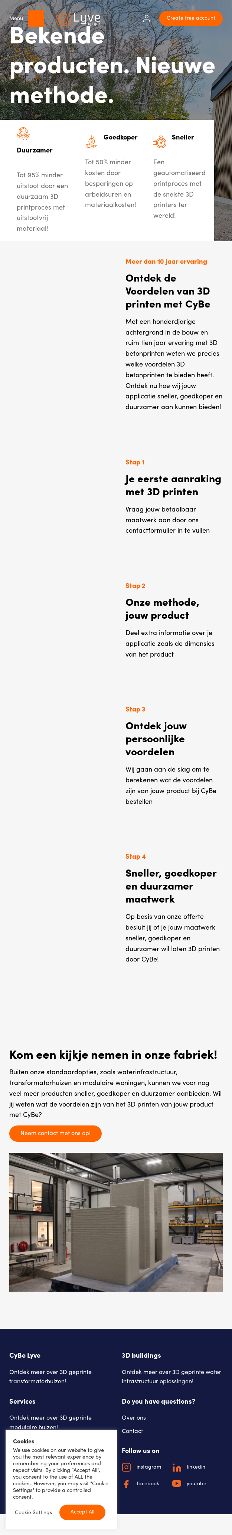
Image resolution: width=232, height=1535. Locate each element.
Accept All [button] (82, 1511)
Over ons (134, 1417)
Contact (132, 1430)
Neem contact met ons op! (55, 1133)
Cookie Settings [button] (33, 1512)
